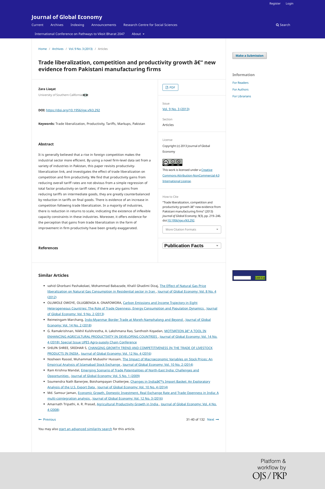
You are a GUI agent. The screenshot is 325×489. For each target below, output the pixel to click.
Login (289, 3)
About (137, 34)
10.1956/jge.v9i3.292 (180, 220)
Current (37, 25)
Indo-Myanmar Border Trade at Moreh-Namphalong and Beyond (134, 319)
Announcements (103, 25)
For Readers (240, 83)
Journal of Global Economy (67, 17)
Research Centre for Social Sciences (150, 25)
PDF (172, 87)
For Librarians (241, 96)
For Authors (240, 89)
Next (210, 419)
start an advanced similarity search (85, 429)
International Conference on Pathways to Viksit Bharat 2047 (80, 34)
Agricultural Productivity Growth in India (128, 404)
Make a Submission (250, 56)
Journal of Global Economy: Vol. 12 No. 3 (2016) (128, 398)
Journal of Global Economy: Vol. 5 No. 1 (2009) (105, 376)
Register (275, 3)
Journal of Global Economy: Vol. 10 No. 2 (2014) (158, 364)
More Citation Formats (181, 229)
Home (42, 49)
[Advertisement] (246, 184)
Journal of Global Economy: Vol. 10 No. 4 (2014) (133, 387)
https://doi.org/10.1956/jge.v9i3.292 (73, 110)
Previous (49, 419)
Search (283, 25)
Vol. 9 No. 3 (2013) (81, 49)
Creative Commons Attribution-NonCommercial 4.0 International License (190, 175)
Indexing (77, 25)
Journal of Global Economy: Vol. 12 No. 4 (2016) (116, 353)
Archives (57, 25)
